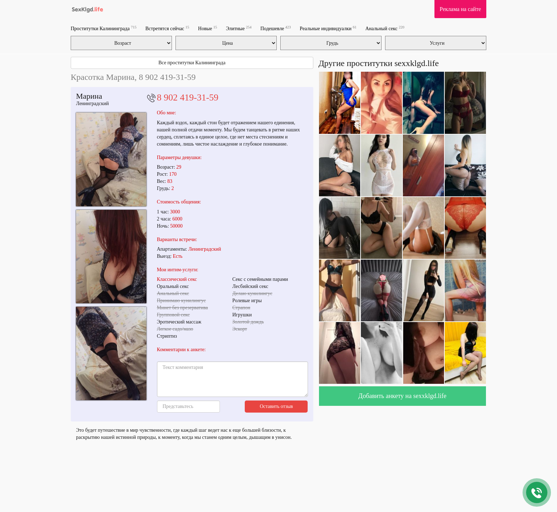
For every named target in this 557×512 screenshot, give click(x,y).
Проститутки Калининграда (103, 28)
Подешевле (275, 28)
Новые (207, 28)
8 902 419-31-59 (187, 97)
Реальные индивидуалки (328, 28)
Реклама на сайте (460, 9)
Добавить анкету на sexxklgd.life (402, 395)
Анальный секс (384, 28)
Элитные (239, 28)
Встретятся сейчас (167, 28)
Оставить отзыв (276, 406)
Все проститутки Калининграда (192, 62)
